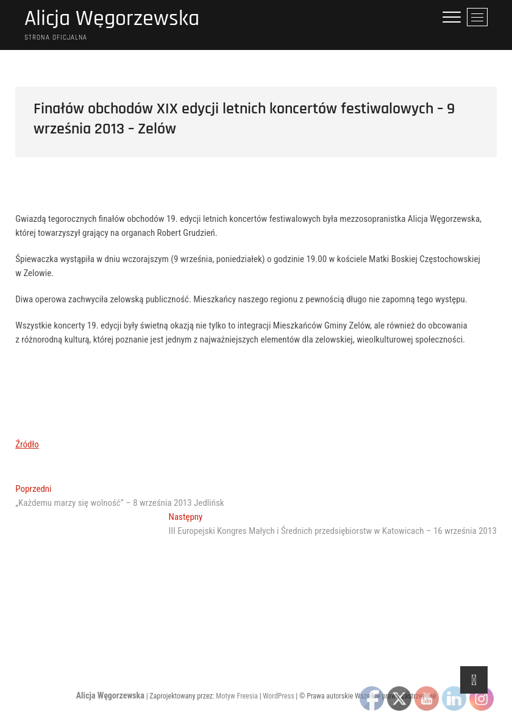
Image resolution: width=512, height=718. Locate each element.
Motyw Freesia (237, 696)
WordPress (278, 696)
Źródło (27, 444)
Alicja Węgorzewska (111, 18)
